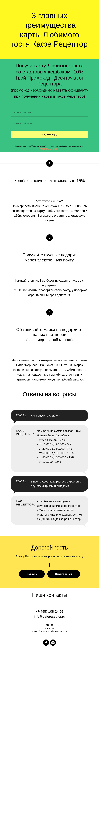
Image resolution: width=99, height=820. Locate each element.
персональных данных (49, 149)
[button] (32, 574)
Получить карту (50, 134)
